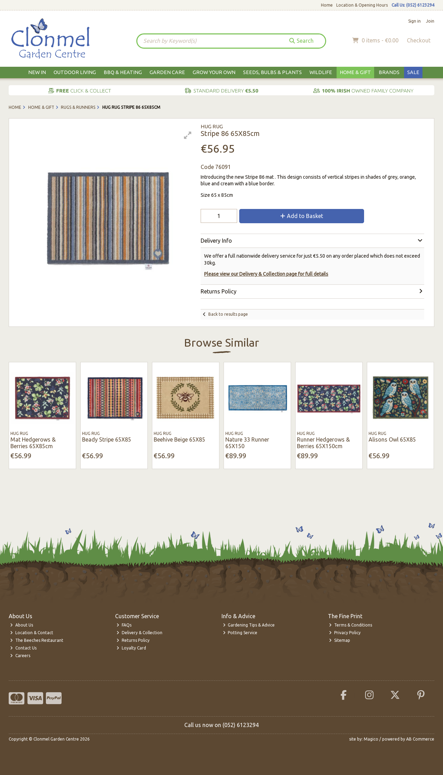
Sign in (414, 21)
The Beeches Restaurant (36, 640)
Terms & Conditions (350, 625)
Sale (413, 72)
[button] (187, 135)
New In (37, 72)
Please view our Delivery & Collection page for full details (266, 274)
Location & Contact (31, 632)
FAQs (123, 625)
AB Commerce (420, 739)
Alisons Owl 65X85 (392, 439)
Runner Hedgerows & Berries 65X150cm (323, 442)
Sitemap (339, 640)
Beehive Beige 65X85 (179, 439)
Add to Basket (301, 216)
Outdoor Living (75, 72)
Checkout (418, 40)
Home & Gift (355, 72)
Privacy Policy (345, 632)
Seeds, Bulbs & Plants (272, 72)
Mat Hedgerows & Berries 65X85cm (33, 442)
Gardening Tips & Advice (249, 625)
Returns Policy (133, 640)
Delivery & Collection (139, 632)
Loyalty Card (131, 648)
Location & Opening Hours (362, 5)
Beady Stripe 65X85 (106, 439)
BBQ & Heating (123, 72)
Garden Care (167, 72)
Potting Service (240, 632)
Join (430, 21)
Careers (20, 655)
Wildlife (320, 72)
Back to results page (228, 314)
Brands (389, 72)
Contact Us (23, 648)
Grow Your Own (214, 72)
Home (327, 5)
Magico (371, 739)
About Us (21, 625)
